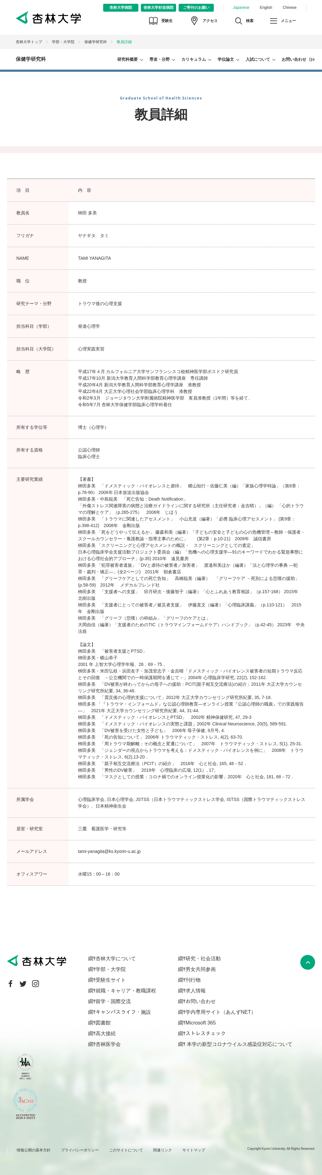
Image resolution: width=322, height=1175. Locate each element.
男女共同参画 (201, 969)
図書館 (103, 1022)
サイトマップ (193, 1150)
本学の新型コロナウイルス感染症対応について (239, 1044)
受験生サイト (111, 980)
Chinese (290, 7)
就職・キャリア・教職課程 (126, 990)
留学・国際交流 (113, 1001)
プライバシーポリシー (80, 1150)
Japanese (241, 7)
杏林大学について (116, 958)
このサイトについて (126, 1150)
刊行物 (193, 980)
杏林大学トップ (29, 42)
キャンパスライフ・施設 (123, 1012)
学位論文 (226, 59)
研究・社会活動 (203, 958)
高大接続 (106, 1033)
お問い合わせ (294, 59)
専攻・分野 (159, 59)
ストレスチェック (206, 1033)
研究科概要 (127, 59)
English (266, 7)
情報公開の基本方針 (34, 1150)
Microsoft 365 (201, 1022)
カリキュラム (193, 59)
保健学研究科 (95, 42)
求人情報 (196, 990)
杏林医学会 (108, 1044)
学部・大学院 (63, 42)
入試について (258, 59)
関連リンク (162, 1150)
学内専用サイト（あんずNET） (221, 1012)
